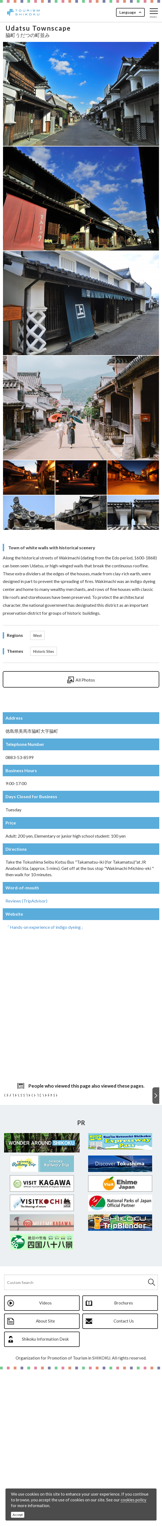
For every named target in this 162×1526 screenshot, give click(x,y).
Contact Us (124, 1477)
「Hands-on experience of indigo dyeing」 (45, 927)
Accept (18, 1515)
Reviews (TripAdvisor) (26, 900)
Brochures (123, 1459)
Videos (45, 1459)
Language (127, 12)
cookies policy (133, 1499)
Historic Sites (43, 651)
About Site (45, 1477)
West (37, 635)
